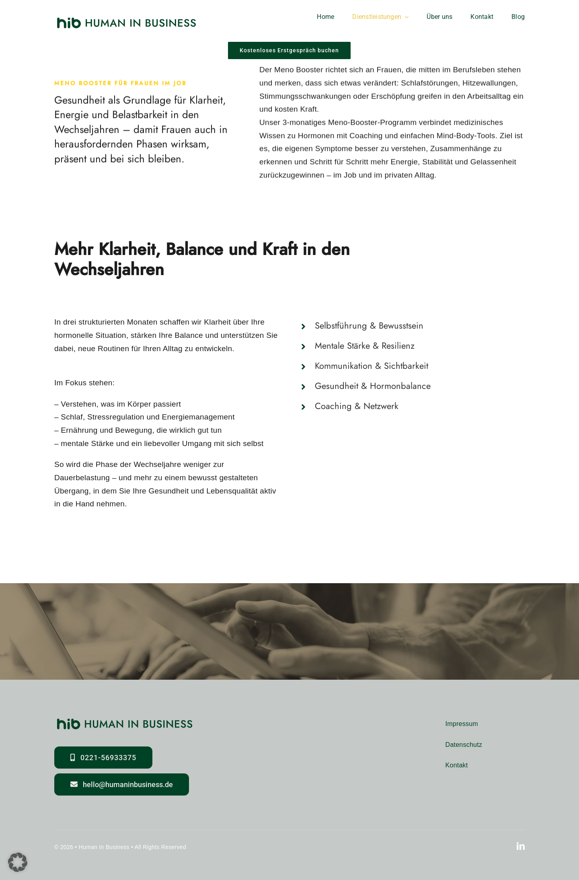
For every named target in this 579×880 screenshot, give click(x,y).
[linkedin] (521, 846)
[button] (412, 326)
